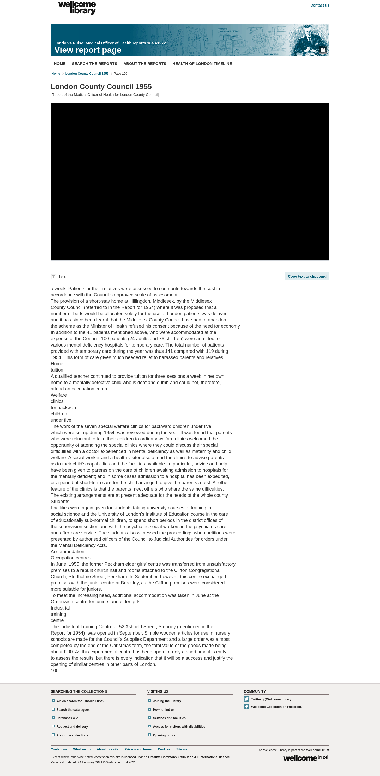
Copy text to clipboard (307, 276)
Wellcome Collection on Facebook (276, 707)
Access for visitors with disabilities (179, 727)
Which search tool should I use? (81, 701)
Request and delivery (72, 727)
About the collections (72, 735)
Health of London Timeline (202, 63)
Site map (182, 749)
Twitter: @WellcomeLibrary (271, 699)
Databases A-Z (67, 718)
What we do (82, 749)
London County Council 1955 (87, 73)
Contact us (319, 5)
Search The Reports (94, 63)
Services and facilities (169, 718)
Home (59, 63)
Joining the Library (167, 701)
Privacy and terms (138, 749)
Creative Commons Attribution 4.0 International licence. (189, 757)
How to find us (164, 710)
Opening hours (164, 735)
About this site (107, 749)
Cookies (164, 749)
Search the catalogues (73, 710)
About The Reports (144, 63)
